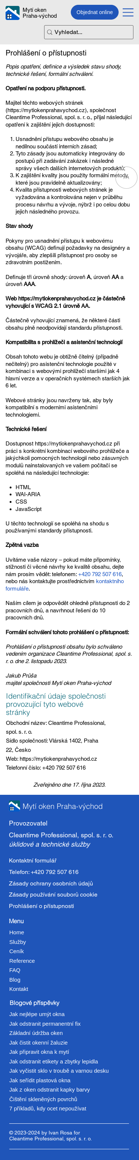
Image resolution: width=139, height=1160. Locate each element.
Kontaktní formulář (32, 860)
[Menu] (128, 12)
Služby (17, 942)
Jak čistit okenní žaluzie (38, 1042)
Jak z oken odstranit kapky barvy (49, 1089)
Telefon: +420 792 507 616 (44, 871)
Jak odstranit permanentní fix (45, 1024)
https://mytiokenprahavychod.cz (46, 110)
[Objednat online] (95, 12)
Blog (14, 979)
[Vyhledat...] (86, 32)
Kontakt (18, 989)
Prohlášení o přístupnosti (41, 905)
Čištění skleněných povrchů (43, 1099)
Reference (22, 961)
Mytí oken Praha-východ (40, 13)
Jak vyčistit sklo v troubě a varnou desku (59, 1070)
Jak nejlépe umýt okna (36, 1014)
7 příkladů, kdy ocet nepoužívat (47, 1108)
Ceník (16, 951)
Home (16, 932)
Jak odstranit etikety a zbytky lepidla (53, 1061)
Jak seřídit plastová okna (39, 1080)
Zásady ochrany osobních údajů (51, 883)
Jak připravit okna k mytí (39, 1052)
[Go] (126, 178)
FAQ (14, 970)
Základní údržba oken (36, 1033)
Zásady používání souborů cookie (53, 894)
